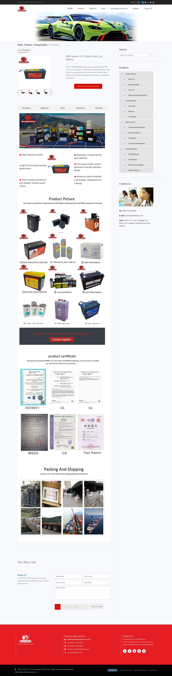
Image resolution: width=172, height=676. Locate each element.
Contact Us (148, 8)
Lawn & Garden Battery (134, 143)
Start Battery (130, 159)
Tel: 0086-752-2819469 (75, 643)
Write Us (22, 575)
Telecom (129, 90)
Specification (80, 108)
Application (44, 108)
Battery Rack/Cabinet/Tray (135, 95)
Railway (129, 111)
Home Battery (153, 670)
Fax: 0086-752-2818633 (75, 646)
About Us (92, 8)
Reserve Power (129, 74)
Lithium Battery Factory (126, 670)
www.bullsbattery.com (75, 652)
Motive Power (128, 122)
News (103, 8)
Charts (62, 108)
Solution (136, 8)
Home (20, 45)
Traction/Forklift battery (134, 127)
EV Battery (130, 138)
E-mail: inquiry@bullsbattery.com (78, 649)
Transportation (40, 45)
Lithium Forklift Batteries (141, 670)
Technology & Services (119, 8)
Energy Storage (131, 84)
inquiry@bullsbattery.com (134, 215)
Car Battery (53, 45)
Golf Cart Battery (132, 133)
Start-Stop (129, 106)
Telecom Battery (132, 170)
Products (81, 8)
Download (98, 108)
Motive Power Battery (134, 165)
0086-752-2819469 (129, 211)
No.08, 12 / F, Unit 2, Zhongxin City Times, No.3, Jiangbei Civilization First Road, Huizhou (135, 223)
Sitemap (133, 2)
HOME (70, 8)
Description (26, 108)
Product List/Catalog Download (88, 86)
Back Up (129, 79)
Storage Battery (131, 154)
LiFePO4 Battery (129, 149)
